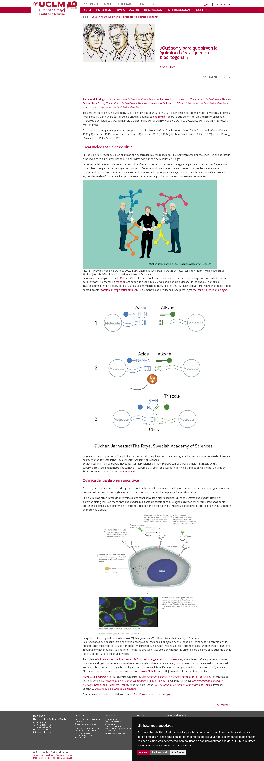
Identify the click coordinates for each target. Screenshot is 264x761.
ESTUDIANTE (125, 4)
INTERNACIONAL (179, 9)
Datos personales (63, 755)
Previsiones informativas (86, 728)
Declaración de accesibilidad (46, 757)
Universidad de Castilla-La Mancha (138, 99)
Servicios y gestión (83, 733)
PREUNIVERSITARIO (97, 4)
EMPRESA (147, 4)
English (205, 4)
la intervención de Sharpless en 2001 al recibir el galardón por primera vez (139, 659)
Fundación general (83, 735)
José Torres (89, 107)
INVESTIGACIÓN (127, 9)
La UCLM (80, 715)
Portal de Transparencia (86, 730)
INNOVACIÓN (153, 9)
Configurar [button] (178, 752)
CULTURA (203, 9)
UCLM (87, 9)
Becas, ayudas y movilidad (118, 728)
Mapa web (67, 757)
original (167, 694)
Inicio (85, 16)
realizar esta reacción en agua (210, 290)
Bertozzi (87, 488)
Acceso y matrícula (114, 721)
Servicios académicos (115, 733)
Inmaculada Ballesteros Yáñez (165, 103)
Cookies (49, 755)
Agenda (78, 726)
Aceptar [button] (143, 752)
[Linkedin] (228, 77)
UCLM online (111, 723)
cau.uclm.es (42, 732)
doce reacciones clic (125, 471)
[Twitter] (220, 77)
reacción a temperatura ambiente (119, 290)
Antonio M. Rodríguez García (99, 99)
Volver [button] (223, 705)
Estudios (110, 715)
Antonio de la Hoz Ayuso (174, 99)
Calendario (110, 730)
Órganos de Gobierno (85, 723)
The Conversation (144, 694)
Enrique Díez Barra (93, 103)
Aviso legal (38, 755)
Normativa (79, 737)
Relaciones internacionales (88, 719)
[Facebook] (223, 77)
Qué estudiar (111, 719)
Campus (78, 721)
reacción (121, 282)
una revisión (160, 116)
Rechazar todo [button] (160, 752)
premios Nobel (146, 671)
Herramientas (223, 4)
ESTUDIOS (103, 9)
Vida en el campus (114, 726)
